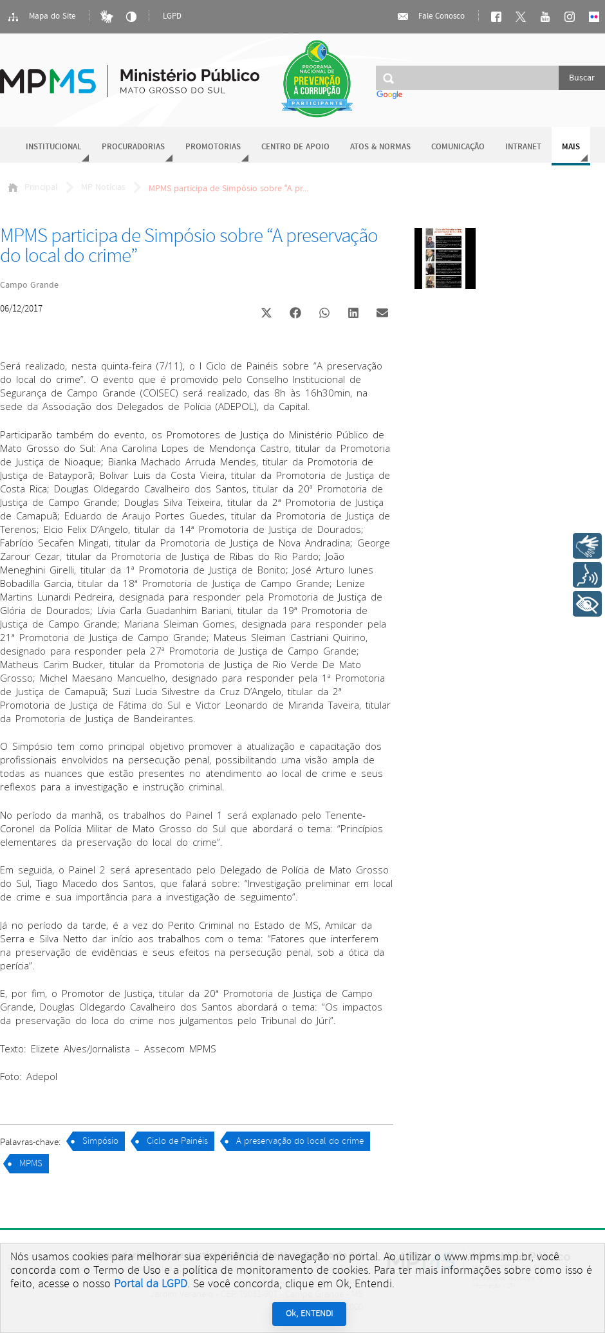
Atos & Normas (380, 147)
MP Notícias (103, 187)
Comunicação (458, 147)
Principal (33, 187)
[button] (266, 314)
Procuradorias (133, 147)
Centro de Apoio (295, 147)
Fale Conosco (430, 16)
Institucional (53, 147)
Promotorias (213, 147)
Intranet (523, 147)
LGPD (172, 16)
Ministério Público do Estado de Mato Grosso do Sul (129, 73)
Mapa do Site (41, 16)
